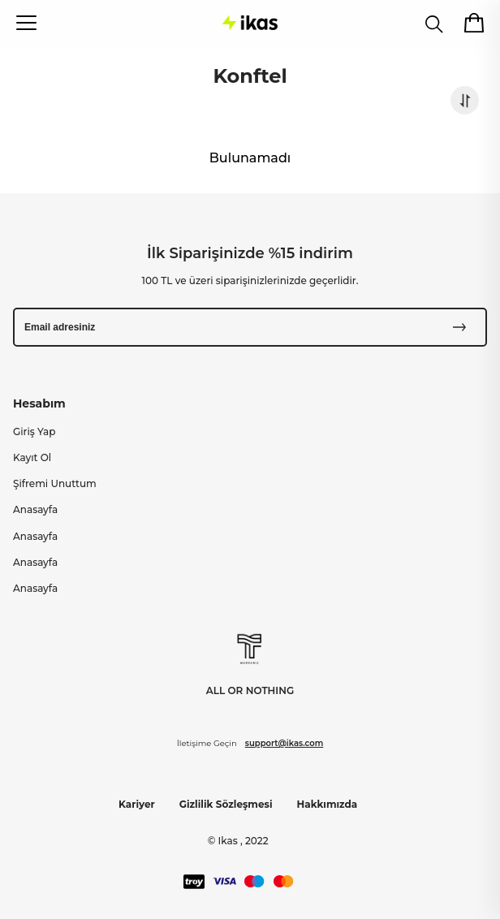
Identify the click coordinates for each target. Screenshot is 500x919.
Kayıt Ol (32, 457)
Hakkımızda (327, 804)
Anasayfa (35, 509)
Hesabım (39, 403)
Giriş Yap (34, 431)
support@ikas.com (284, 743)
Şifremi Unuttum (55, 483)
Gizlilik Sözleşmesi (226, 804)
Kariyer (137, 804)
